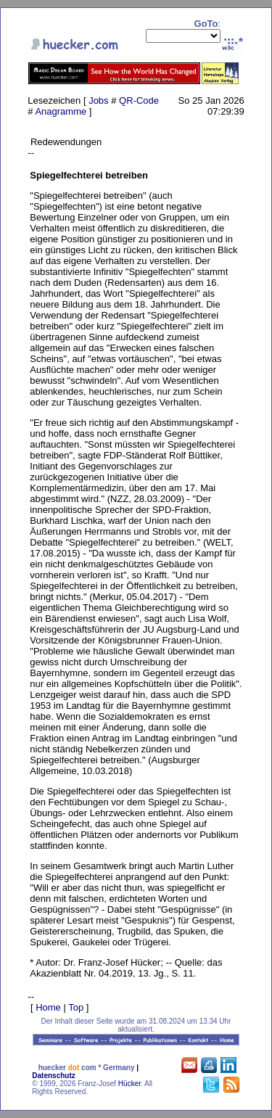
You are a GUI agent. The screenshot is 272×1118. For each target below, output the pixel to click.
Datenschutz (53, 1076)
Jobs (98, 100)
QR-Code (139, 100)
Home (48, 1007)
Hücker (129, 1084)
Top (75, 1007)
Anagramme (60, 111)
